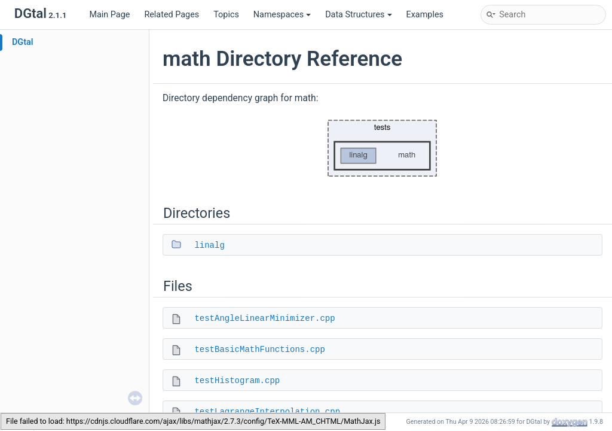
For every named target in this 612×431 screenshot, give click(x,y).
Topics (226, 15)
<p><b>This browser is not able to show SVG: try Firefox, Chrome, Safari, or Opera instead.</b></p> (382, 148)
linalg (209, 245)
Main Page (109, 15)
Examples (424, 15)
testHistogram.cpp (237, 381)
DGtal (22, 42)
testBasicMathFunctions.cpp (259, 349)
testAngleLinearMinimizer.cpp (264, 318)
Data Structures (358, 15)
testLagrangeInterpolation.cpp (267, 412)
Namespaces (282, 15)
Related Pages (171, 15)
